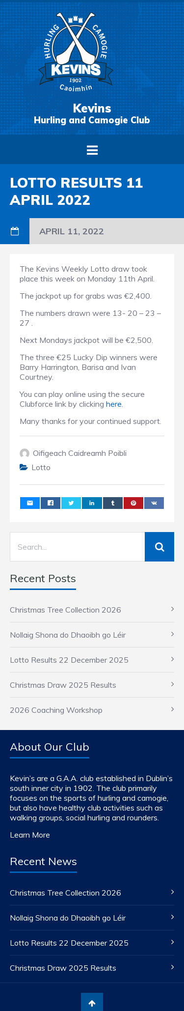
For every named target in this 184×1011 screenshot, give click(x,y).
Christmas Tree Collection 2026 (65, 610)
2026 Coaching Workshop (56, 710)
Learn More (30, 835)
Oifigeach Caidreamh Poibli (80, 453)
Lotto (41, 467)
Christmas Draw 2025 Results (63, 685)
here (114, 404)
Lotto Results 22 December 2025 (69, 660)
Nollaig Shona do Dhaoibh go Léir (68, 635)
